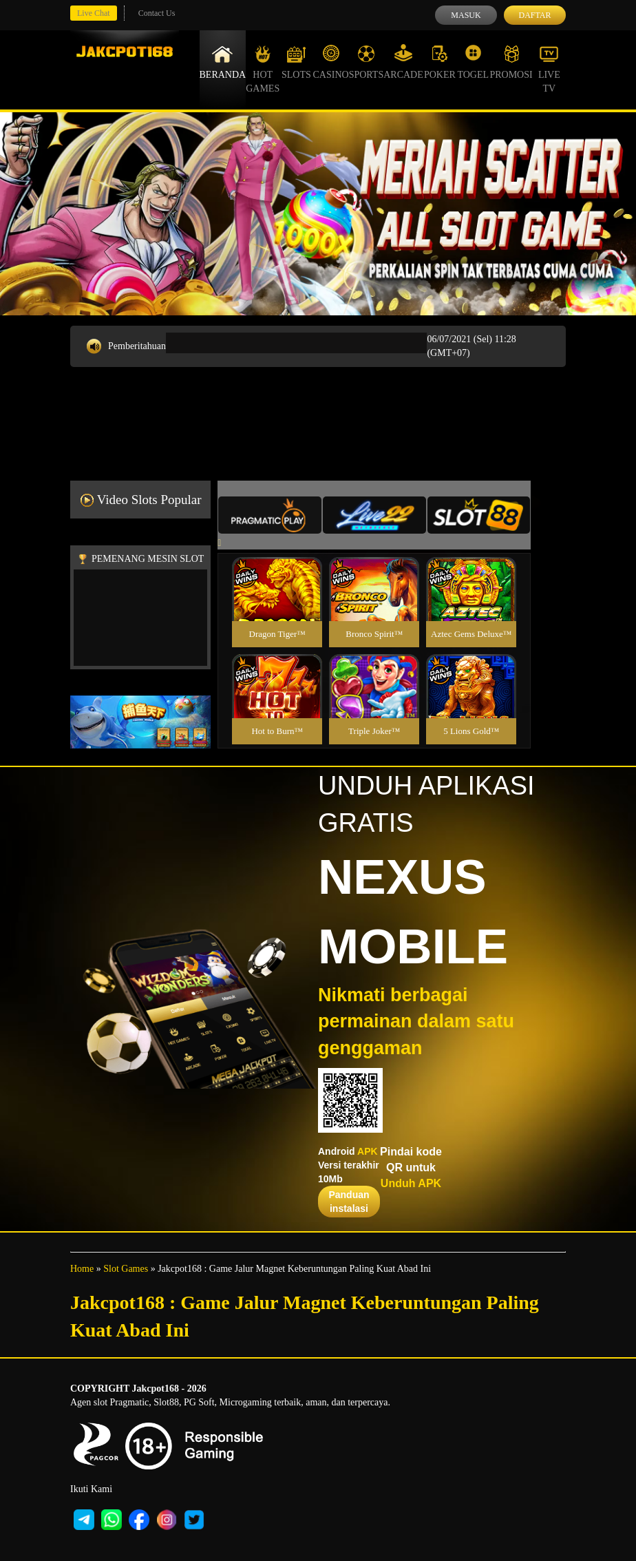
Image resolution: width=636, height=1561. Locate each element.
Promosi (510, 62)
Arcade (403, 62)
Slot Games (125, 1269)
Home (82, 1269)
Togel (473, 62)
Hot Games (262, 69)
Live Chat (93, 13)
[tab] (269, 515)
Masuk (465, 15)
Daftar (534, 15)
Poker (440, 62)
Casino (331, 62)
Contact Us (157, 13)
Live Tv (549, 69)
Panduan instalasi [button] (348, 1201)
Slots (296, 62)
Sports (366, 62)
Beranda (223, 62)
